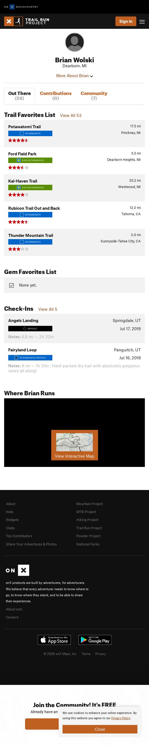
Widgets (12, 519)
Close (100, 729)
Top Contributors (19, 536)
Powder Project (88, 536)
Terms (86, 654)
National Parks (87, 544)
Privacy (100, 654)
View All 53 (71, 115)
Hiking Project (87, 519)
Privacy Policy (120, 718)
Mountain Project (89, 504)
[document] (100, 721)
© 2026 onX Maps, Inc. (60, 654)
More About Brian (74, 75)
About (10, 504)
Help (9, 511)
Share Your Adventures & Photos (31, 544)
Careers (12, 617)
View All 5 (47, 309)
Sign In (125, 21)
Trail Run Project (89, 528)
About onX (14, 609)
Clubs (10, 528)
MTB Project (86, 511)
